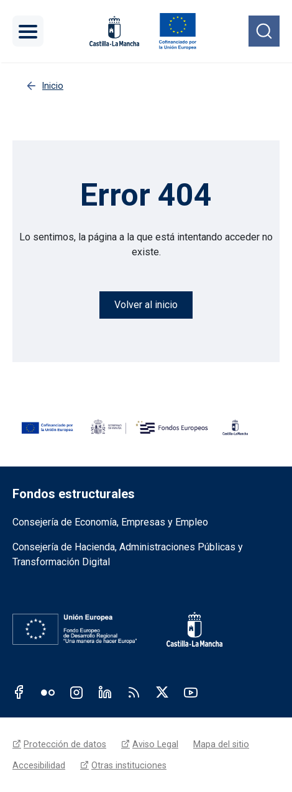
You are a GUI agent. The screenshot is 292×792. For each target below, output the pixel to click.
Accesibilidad (38, 765)
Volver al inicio (146, 305)
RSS (133, 692)
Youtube (190, 692)
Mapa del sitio (221, 744)
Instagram (76, 692)
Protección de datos (65, 744)
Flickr (48, 692)
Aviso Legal (155, 744)
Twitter (162, 692)
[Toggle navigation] (27, 31)
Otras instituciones (129, 765)
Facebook (19, 692)
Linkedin (105, 692)
